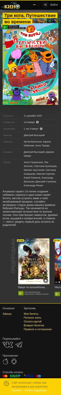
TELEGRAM (18, 345)
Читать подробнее (36, 390)
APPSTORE (5, 361)
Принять (17, 390)
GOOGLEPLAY (14, 361)
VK (8, 345)
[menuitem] (34, 5)
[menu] (30, 5)
